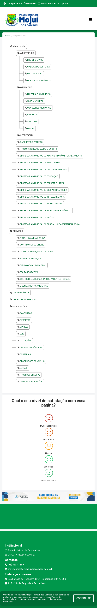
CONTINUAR (83, 598)
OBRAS (30, 128)
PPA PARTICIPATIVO (29, 272)
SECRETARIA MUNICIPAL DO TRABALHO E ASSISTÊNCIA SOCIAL (50, 224)
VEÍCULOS (32, 121)
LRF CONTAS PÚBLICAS (31, 347)
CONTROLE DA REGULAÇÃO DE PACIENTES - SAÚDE (45, 279)
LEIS (22, 334)
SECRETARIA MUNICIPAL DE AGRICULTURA (40, 162)
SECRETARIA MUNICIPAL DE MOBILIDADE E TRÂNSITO (45, 210)
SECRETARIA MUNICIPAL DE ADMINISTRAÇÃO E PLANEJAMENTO (51, 156)
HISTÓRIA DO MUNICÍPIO (39, 94)
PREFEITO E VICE (35, 60)
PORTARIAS (25, 354)
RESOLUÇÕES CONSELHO (32, 361)
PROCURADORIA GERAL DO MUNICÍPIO (38, 149)
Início (7, 35)
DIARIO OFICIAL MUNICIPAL (33, 265)
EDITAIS (23, 368)
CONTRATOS (26, 313)
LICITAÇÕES (25, 340)
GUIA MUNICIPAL (35, 101)
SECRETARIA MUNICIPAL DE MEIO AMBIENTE (41, 203)
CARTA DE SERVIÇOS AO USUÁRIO (36, 251)
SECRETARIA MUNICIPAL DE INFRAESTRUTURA (42, 197)
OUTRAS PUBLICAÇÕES (31, 381)
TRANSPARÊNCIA (21, 292)
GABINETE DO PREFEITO (31, 142)
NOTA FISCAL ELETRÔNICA (32, 238)
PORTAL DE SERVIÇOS (30, 258)
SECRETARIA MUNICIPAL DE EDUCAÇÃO (39, 176)
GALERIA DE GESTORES (38, 67)
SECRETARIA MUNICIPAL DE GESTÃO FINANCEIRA (43, 190)
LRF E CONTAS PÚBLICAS (25, 299)
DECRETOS (25, 320)
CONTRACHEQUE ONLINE (32, 245)
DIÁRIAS (24, 327)
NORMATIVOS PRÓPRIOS (39, 80)
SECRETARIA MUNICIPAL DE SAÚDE (37, 217)
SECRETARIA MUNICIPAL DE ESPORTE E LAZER (42, 183)
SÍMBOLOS (32, 114)
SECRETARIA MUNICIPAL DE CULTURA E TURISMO (43, 169)
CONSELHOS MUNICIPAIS (39, 108)
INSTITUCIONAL (34, 73)
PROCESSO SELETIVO (30, 375)
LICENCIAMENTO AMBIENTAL (34, 286)
